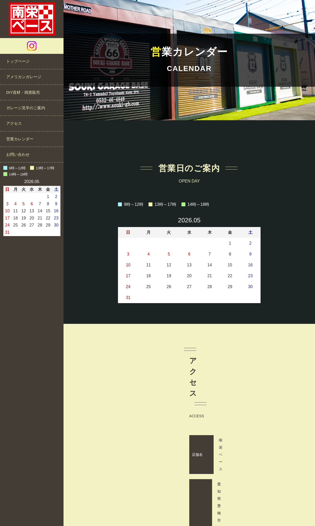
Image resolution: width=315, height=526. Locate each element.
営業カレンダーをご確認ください (277, 453)
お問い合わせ (18, 154)
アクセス (14, 123)
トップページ (18, 61)
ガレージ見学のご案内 (25, 108)
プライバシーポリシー (174, 506)
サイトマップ (211, 506)
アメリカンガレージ (23, 77)
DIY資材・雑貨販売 (23, 92)
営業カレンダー (19, 139)
